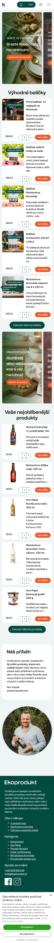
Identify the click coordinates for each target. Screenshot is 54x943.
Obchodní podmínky (21, 827)
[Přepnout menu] (49, 4)
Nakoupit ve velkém (19, 57)
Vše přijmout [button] (27, 927)
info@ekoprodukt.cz (16, 874)
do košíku (42, 137)
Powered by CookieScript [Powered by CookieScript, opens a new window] (27, 940)
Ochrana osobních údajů (24, 830)
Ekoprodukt (17, 841)
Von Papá (15, 845)
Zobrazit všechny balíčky (27, 325)
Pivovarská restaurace (23, 859)
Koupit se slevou (18, 382)
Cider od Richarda (20, 852)
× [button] (51, 895)
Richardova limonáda (22, 855)
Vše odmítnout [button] (27, 934)
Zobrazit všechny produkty (27, 629)
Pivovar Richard (19, 848)
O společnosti (18, 823)
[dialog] (27, 917)
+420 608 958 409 (14, 870)
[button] (26, 5)
